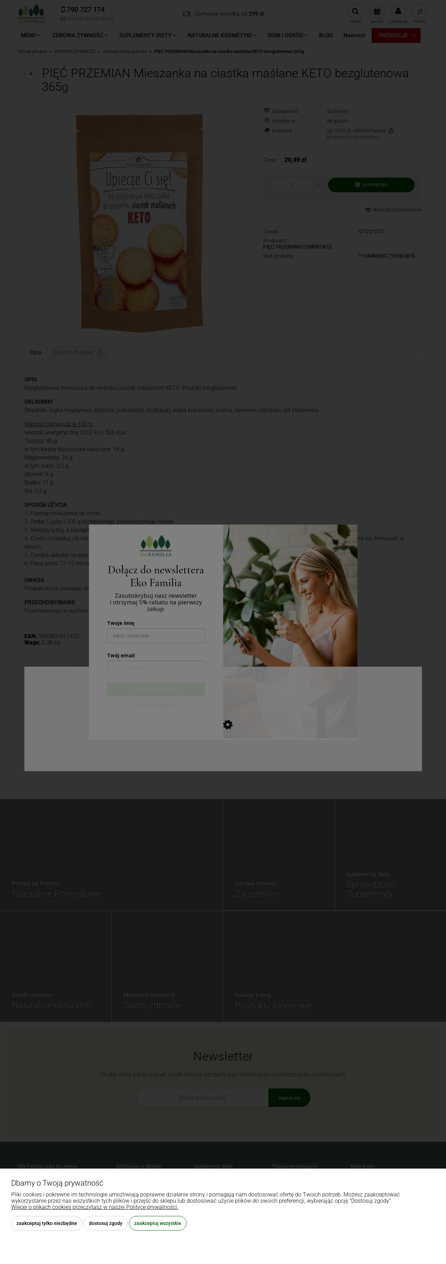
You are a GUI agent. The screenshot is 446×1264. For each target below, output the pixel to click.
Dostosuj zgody (105, 1223)
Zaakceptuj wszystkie (157, 1223)
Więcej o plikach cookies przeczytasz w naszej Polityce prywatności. (95, 1207)
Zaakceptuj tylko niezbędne (46, 1223)
